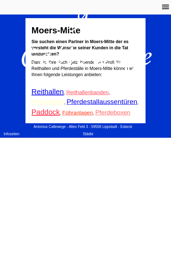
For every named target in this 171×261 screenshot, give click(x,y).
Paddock (46, 112)
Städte (88, 134)
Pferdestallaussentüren (102, 101)
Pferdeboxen (112, 112)
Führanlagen (77, 112)
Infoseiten (11, 134)
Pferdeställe (48, 102)
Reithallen (48, 92)
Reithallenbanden (87, 92)
